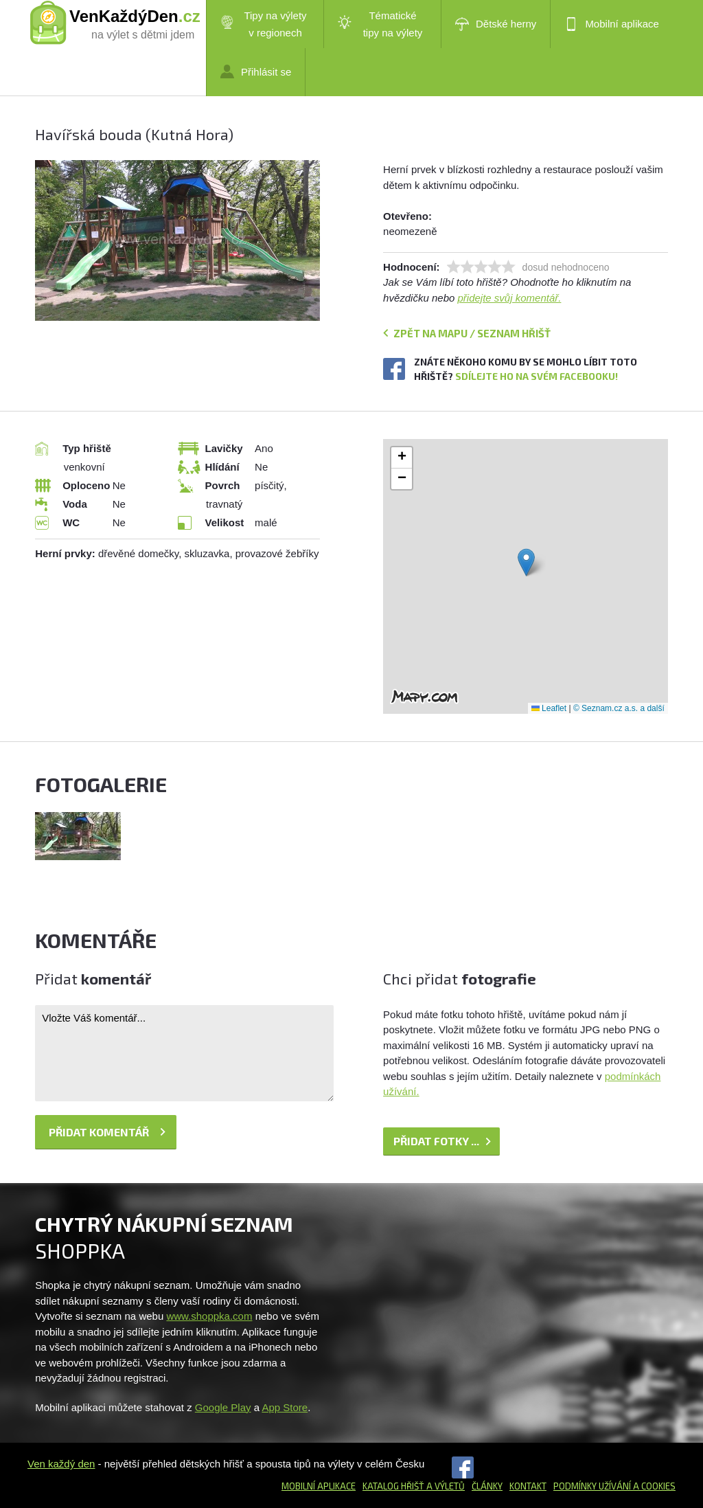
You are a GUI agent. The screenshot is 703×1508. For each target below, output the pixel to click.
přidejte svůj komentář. (510, 298)
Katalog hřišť (393, 1486)
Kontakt (527, 1486)
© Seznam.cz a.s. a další (619, 708)
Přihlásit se (255, 71)
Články (487, 1486)
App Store (285, 1407)
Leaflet (548, 708)
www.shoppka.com (209, 1316)
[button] (526, 562)
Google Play (223, 1407)
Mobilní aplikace (611, 24)
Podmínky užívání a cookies (614, 1486)
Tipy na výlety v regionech (263, 24)
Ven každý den (61, 1464)
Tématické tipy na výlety (380, 24)
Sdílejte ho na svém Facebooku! (536, 376)
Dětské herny (495, 24)
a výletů (444, 1486)
